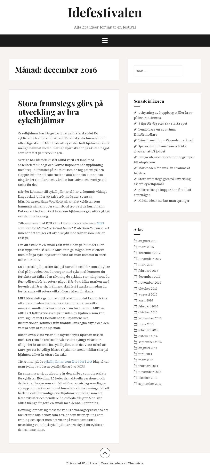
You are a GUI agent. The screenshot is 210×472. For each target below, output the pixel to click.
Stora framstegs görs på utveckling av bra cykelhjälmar (60, 112)
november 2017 (149, 259)
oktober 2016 (148, 288)
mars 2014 (146, 360)
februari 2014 (148, 366)
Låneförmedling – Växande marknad (165, 140)
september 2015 (150, 318)
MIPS (100, 223)
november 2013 (149, 372)
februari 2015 (148, 330)
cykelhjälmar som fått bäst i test (68, 361)
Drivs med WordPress (81, 463)
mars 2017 (146, 264)
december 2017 (149, 253)
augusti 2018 (147, 241)
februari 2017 (148, 270)
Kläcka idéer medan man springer (163, 200)
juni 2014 (145, 354)
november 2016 (149, 282)
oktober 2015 (148, 312)
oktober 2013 (148, 378)
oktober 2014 (148, 336)
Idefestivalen (105, 12)
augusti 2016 (147, 294)
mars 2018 (146, 247)
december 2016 (149, 276)
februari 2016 (148, 306)
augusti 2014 (147, 348)
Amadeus (116, 463)
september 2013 (150, 383)
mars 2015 (146, 324)
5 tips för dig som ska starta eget (162, 123)
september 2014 (150, 342)
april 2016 (145, 300)
